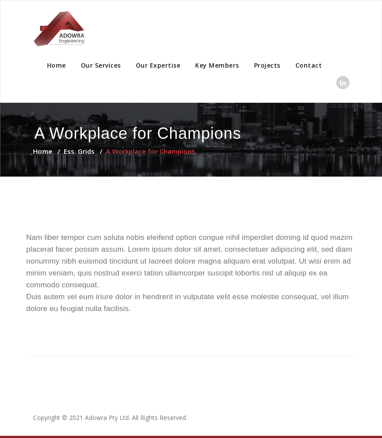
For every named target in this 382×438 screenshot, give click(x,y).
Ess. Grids (79, 151)
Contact (308, 65)
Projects (267, 65)
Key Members (217, 65)
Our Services (101, 65)
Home (56, 65)
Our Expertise (158, 65)
